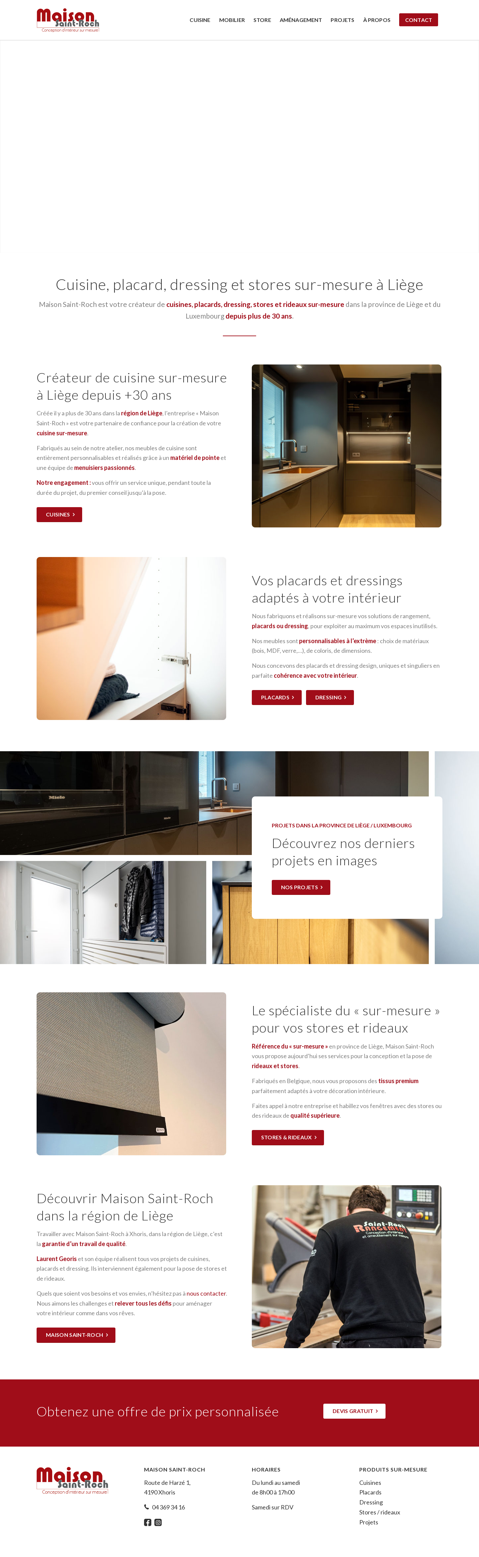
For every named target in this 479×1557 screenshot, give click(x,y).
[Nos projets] (301, 887)
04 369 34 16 (168, 1507)
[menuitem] (200, 20)
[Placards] (277, 697)
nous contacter (206, 1293)
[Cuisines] (59, 514)
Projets (368, 1522)
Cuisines (370, 1482)
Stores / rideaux (379, 1512)
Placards (370, 1492)
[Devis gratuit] (354, 1411)
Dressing (371, 1502)
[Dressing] (330, 697)
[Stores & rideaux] (288, 1137)
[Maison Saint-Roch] (68, 20)
